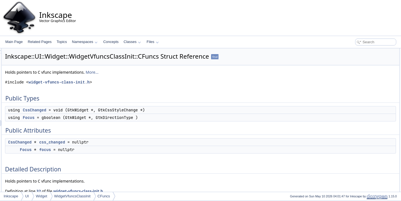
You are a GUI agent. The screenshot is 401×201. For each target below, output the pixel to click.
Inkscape (11, 196)
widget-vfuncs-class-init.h (128, 82)
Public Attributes (351, 70)
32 (108, 191)
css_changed (122, 142)
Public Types (348, 51)
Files (153, 42)
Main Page (14, 42)
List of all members (353, 131)
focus (115, 149)
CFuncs (104, 196)
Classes (132, 42)
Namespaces (84, 42)
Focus (98, 117)
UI (27, 196)
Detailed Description (354, 88)
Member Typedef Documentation (363, 94)
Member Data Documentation (361, 113)
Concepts (111, 42)
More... (161, 72)
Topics (61, 42)
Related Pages (39, 42)
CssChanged (104, 110)
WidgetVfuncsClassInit (72, 196)
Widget (41, 196)
